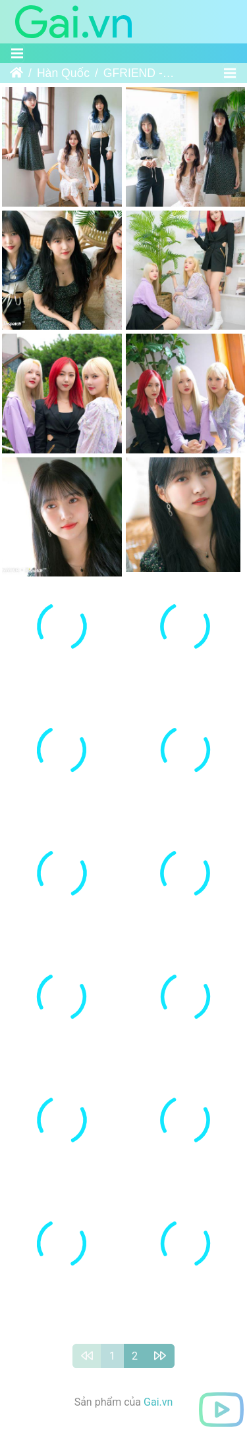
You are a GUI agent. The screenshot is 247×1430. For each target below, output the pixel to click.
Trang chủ (16, 73)
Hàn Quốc (63, 73)
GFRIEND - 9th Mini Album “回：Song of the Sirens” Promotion (139, 73)
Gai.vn (158, 1381)
